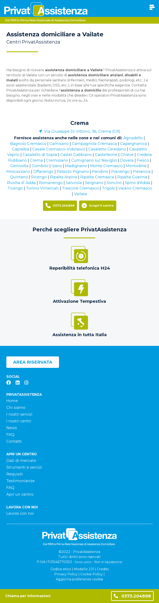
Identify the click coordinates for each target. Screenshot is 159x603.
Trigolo (108, 188)
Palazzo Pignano (73, 171)
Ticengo (15, 188)
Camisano (59, 143)
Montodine (136, 166)
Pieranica (142, 171)
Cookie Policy (91, 574)
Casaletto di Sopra (40, 154)
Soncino (114, 182)
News (11, 428)
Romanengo (51, 182)
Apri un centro (20, 494)
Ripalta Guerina (132, 177)
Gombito (40, 166)
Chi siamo (15, 407)
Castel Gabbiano (76, 154)
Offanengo (43, 171)
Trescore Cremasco (80, 188)
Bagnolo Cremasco (28, 143)
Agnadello (133, 138)
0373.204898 (132, 596)
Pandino (100, 171)
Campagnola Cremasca (94, 143)
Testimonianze (20, 481)
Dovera (127, 160)
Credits (103, 569)
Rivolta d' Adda (21, 182)
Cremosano (57, 160)
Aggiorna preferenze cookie (79, 579)
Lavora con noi (20, 513)
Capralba (20, 149)
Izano (57, 166)
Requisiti (14, 474)
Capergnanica (133, 143)
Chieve (127, 154)
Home (12, 400)
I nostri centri (18, 421)
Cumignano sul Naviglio (94, 160)
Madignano (76, 166)
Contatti (14, 441)
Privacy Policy (66, 574)
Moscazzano (18, 171)
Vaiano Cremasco (135, 188)
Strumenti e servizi (24, 467)
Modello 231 (84, 569)
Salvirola (74, 182)
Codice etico (61, 569)
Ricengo (39, 177)
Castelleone (106, 154)
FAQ (10, 434)
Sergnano (94, 182)
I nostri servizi (19, 414)
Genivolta (19, 166)
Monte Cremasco (106, 166)
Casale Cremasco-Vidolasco (58, 149)
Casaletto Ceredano (107, 149)
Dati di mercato (21, 460)
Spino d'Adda (137, 182)
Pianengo (120, 171)
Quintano (19, 177)
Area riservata (32, 362)
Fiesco (143, 160)
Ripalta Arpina (63, 177)
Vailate (80, 194)
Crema (79, 123)
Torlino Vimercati (42, 188)
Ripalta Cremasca (97, 177)
